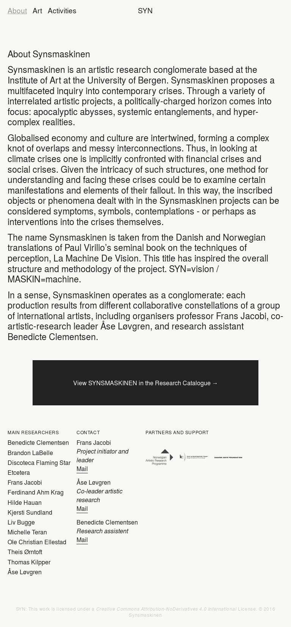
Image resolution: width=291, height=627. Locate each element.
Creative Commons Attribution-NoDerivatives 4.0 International (166, 608)
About (17, 10)
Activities (62, 10)
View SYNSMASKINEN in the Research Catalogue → (145, 382)
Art (37, 10)
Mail (82, 468)
